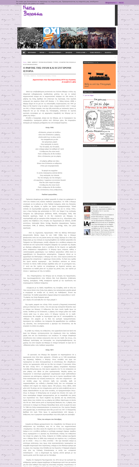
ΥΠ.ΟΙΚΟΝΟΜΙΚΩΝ (40, 30)
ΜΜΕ (15, 35)
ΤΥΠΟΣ (41, 35)
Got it (121, 3)
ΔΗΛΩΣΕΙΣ (54, 30)
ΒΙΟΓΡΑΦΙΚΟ (17, 30)
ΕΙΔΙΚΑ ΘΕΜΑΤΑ (80, 30)
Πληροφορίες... (111, 3)
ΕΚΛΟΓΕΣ (93, 30)
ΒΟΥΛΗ (27, 30)
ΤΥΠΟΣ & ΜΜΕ (66, 30)
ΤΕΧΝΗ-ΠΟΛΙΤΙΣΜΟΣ (31, 35)
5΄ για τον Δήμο (102, 68)
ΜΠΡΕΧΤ (20, 35)
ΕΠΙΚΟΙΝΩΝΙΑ (105, 30)
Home (10, 35)
